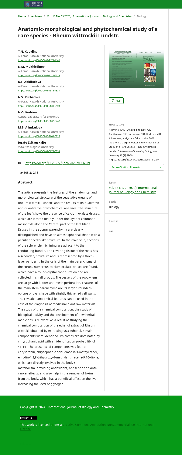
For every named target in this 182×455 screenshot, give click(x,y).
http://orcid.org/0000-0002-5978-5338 (39, 151)
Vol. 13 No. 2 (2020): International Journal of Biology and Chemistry (89, 16)
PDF (118, 101)
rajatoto (25, 443)
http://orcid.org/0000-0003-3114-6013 (39, 75)
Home (22, 16)
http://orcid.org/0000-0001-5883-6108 (39, 105)
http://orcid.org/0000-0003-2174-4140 (39, 60)
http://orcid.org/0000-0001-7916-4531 (39, 90)
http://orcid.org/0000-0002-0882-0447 (39, 121)
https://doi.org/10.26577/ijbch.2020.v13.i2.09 (57, 163)
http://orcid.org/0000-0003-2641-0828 (39, 136)
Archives (36, 16)
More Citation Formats (126, 167)
